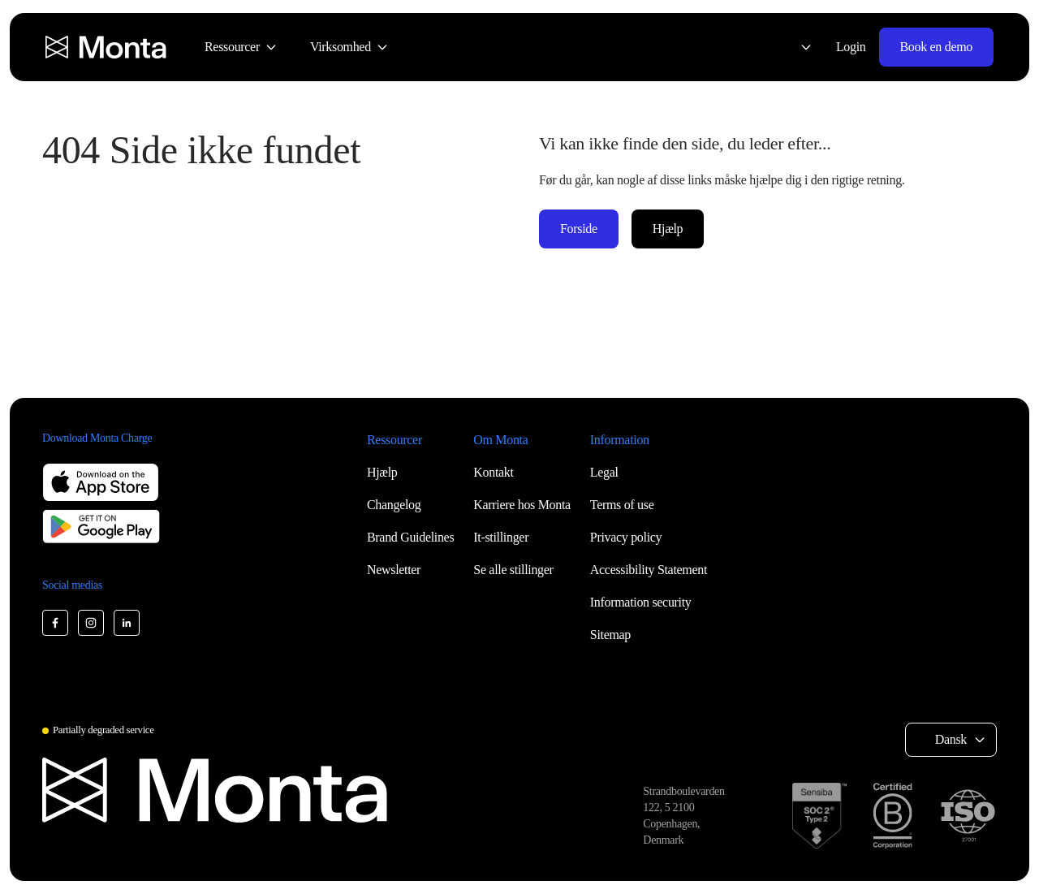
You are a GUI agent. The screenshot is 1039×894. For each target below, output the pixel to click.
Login (851, 47)
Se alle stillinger (513, 570)
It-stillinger (500, 537)
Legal (604, 472)
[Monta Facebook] (55, 623)
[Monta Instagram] (91, 623)
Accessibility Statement (648, 570)
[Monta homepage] (107, 47)
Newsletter (393, 570)
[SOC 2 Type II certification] (819, 816)
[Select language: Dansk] (796, 47)
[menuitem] (241, 47)
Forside (578, 228)
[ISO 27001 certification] (967, 816)
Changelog (393, 505)
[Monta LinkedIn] (127, 623)
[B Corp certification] (892, 816)
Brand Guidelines (410, 537)
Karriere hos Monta (522, 505)
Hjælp (668, 228)
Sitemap (610, 634)
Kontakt (493, 472)
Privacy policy (626, 537)
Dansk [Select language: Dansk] (951, 739)
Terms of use (622, 505)
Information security (641, 602)
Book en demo (936, 47)
